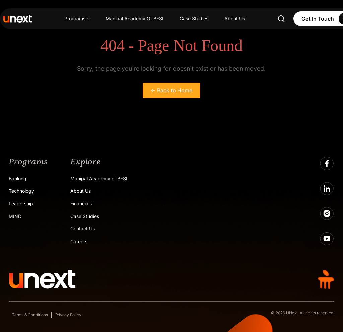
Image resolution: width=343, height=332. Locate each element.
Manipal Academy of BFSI (98, 178)
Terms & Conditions (30, 314)
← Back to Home (171, 90)
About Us (234, 18)
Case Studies (194, 18)
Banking (17, 178)
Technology (21, 191)
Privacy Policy (68, 314)
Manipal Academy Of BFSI (134, 18)
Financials (81, 203)
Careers (78, 241)
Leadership (21, 203)
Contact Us (82, 228)
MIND (15, 216)
